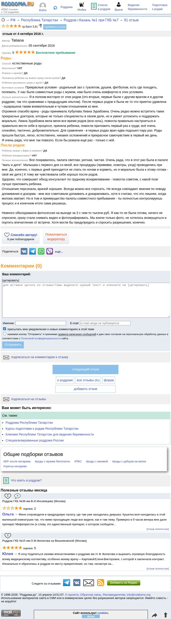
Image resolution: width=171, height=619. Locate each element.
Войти (43, 10)
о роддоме (65, 380)
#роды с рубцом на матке (129, 461)
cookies (103, 613)
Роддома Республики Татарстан (29, 422)
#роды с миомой (97, 461)
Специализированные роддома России (35, 440)
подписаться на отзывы (24, 399)
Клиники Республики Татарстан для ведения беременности (50, 434)
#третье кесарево (15, 466)
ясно (91, 616)
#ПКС (78, 461)
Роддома (67, 7)
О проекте (72, 594)
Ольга (8, 514)
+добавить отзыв (54, 26)
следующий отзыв (85, 369)
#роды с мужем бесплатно (52, 461)
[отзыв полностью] (158, 528)
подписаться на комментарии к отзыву (35, 357)
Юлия (7, 553)
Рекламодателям (114, 594)
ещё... (59, 251)
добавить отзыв (85, 389)
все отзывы (88, 380)
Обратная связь (90, 594)
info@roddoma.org (139, 594)
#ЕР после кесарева (17, 461)
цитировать (10, 280)
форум (109, 380)
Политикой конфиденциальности (41, 338)
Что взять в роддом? (22, 480)
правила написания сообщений (77, 334)
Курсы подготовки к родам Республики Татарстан (42, 428)
